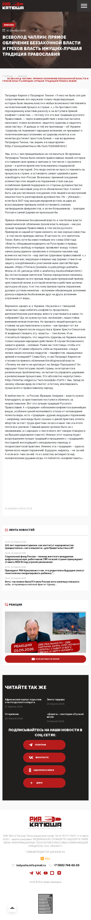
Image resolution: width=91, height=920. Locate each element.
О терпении (12, 714)
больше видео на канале (46, 659)
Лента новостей (19, 530)
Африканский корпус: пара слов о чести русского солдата (23, 701)
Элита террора (56, 699)
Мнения (9, 25)
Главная (7, 76)
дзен (35, 782)
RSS (47, 858)
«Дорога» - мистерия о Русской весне (65, 715)
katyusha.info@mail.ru (31, 865)
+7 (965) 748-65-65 (66, 865)
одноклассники (41, 770)
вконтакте (39, 757)
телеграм (37, 744)
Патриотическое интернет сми (45, 828)
